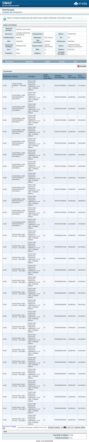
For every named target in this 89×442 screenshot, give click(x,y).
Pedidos (47, 61)
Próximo (77, 427)
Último (83, 427)
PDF (3, 428)
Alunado (61, 61)
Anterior (57, 427)
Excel (14, 426)
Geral (75, 61)
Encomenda (9, 61)
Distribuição (29, 61)
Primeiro (51, 427)
